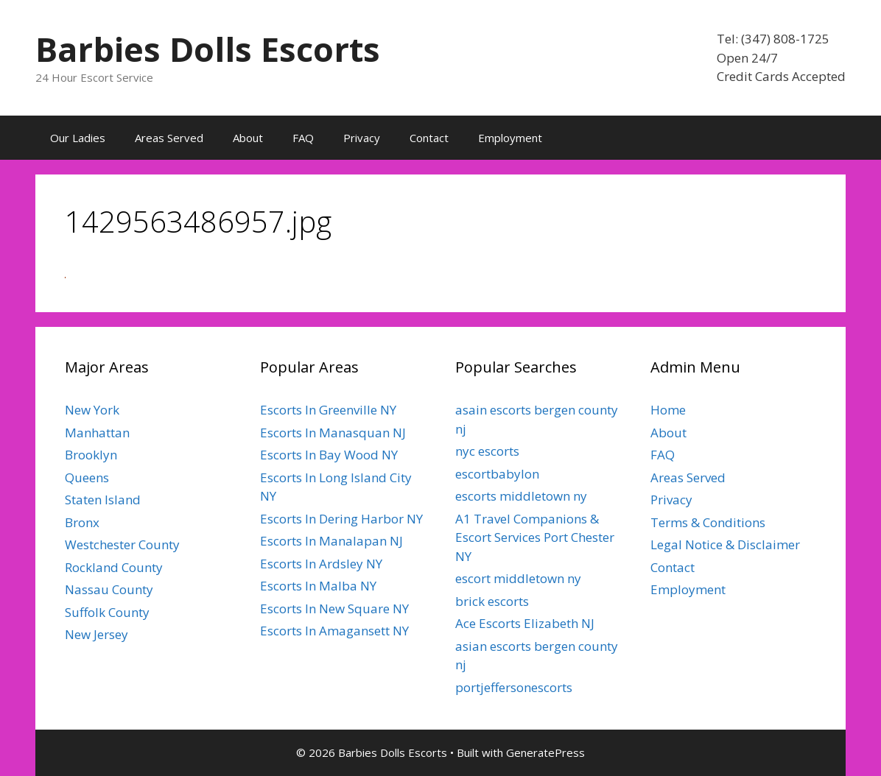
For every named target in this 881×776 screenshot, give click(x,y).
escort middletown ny (518, 578)
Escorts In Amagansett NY (334, 630)
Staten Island (103, 499)
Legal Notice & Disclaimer (725, 544)
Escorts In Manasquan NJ (333, 432)
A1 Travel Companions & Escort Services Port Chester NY (534, 537)
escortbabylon (497, 473)
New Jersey (96, 634)
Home (668, 409)
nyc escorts (487, 450)
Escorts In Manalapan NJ (331, 540)
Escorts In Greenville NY (328, 409)
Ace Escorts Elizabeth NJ (524, 623)
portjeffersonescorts (513, 687)
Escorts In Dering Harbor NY (341, 518)
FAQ (303, 137)
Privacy (361, 137)
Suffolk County (107, 612)
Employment (510, 137)
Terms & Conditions (707, 522)
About (248, 137)
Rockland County (114, 567)
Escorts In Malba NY (318, 585)
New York (92, 409)
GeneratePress (545, 752)
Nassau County (109, 589)
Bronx (82, 522)
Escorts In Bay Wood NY (329, 454)
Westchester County (122, 544)
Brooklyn (91, 454)
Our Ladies (77, 137)
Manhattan (97, 432)
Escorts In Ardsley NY (321, 563)
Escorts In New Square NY (334, 608)
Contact (429, 137)
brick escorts (492, 601)
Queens (87, 477)
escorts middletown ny (521, 495)
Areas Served (169, 137)
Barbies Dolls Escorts (207, 49)
